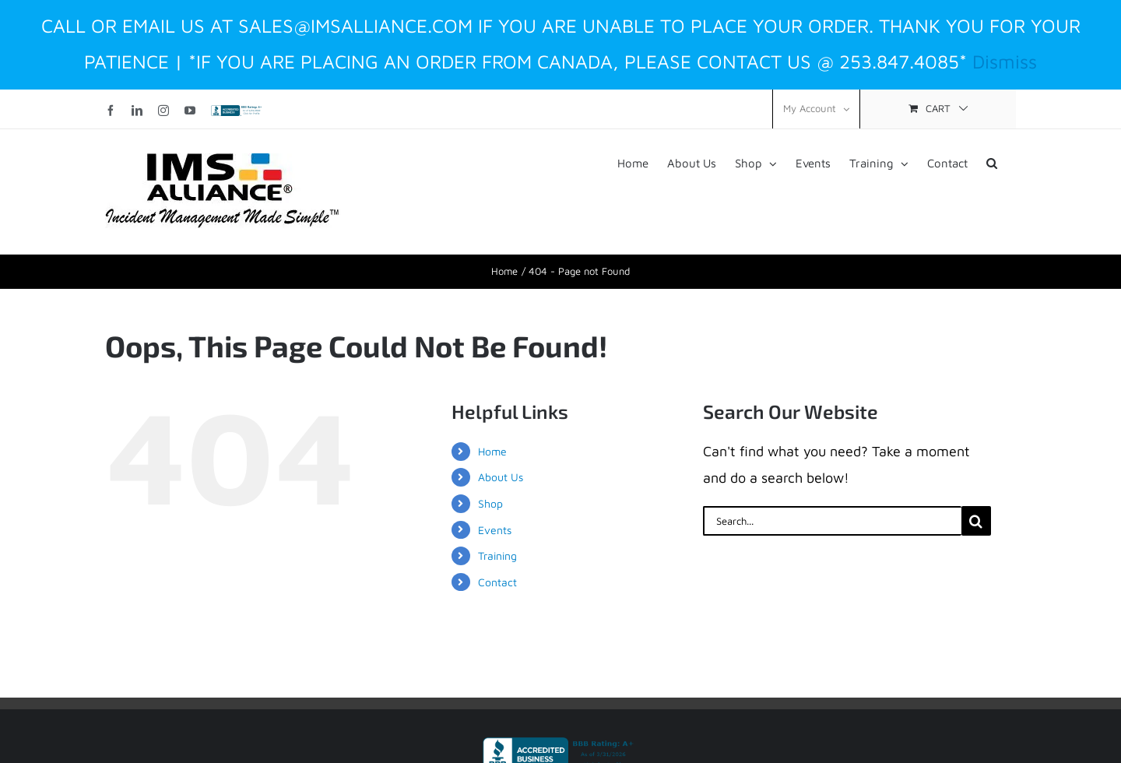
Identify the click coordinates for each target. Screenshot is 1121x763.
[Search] (976, 521)
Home (492, 451)
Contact (497, 582)
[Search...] (832, 521)
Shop (490, 503)
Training (497, 555)
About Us (500, 476)
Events (494, 529)
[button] (991, 162)
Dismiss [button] (1004, 61)
